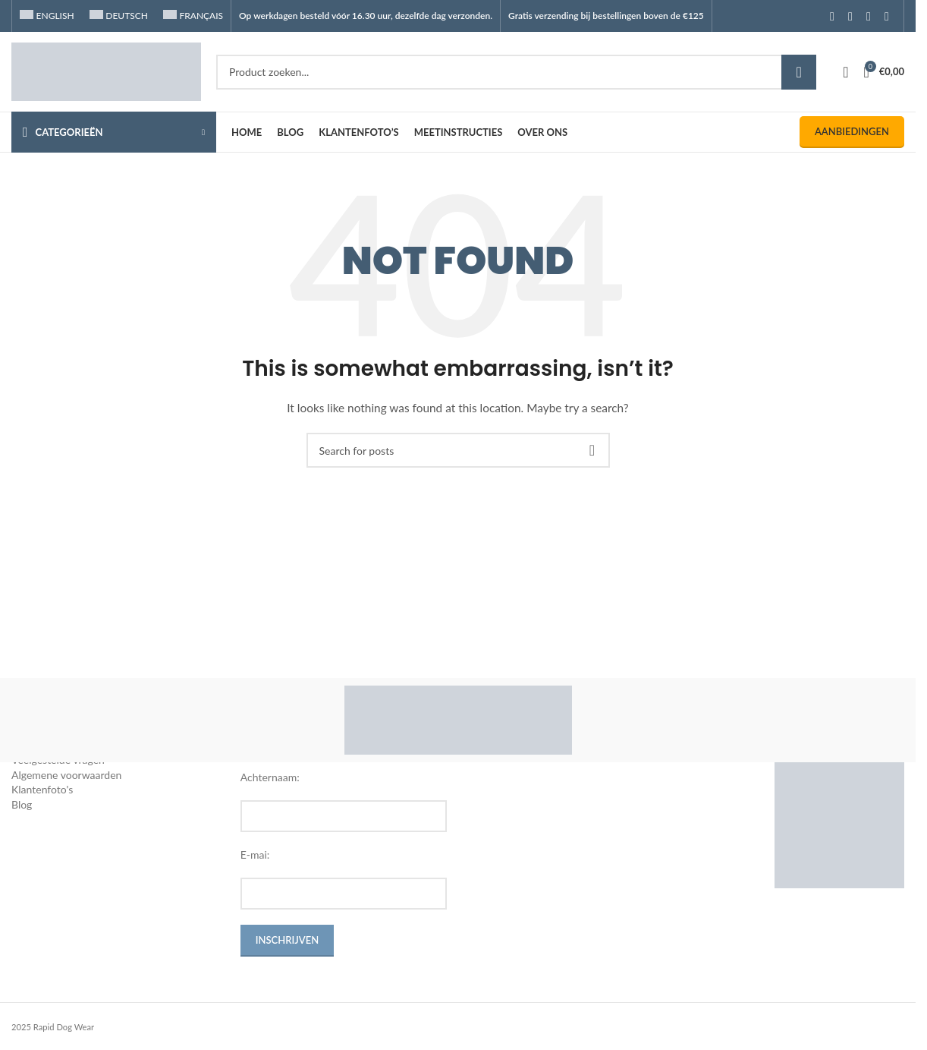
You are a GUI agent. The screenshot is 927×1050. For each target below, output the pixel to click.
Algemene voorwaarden (66, 774)
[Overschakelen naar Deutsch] (119, 16)
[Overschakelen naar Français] (193, 16)
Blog (21, 804)
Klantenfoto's (42, 789)
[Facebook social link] (832, 16)
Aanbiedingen (852, 131)
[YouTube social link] (868, 16)
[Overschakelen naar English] (47, 16)
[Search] (516, 72)
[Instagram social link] (850, 16)
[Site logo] (106, 70)
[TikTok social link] (887, 16)
